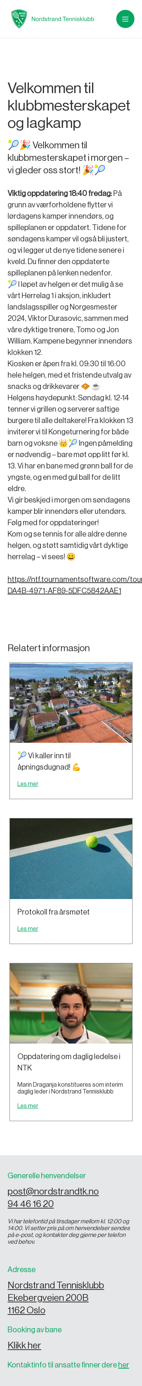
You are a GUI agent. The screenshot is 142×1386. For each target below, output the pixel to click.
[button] (125, 19)
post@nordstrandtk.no (53, 1191)
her (123, 1365)
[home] (51, 18)
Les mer (27, 784)
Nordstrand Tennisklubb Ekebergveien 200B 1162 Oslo (56, 1298)
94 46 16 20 (31, 1204)
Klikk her (24, 1345)
